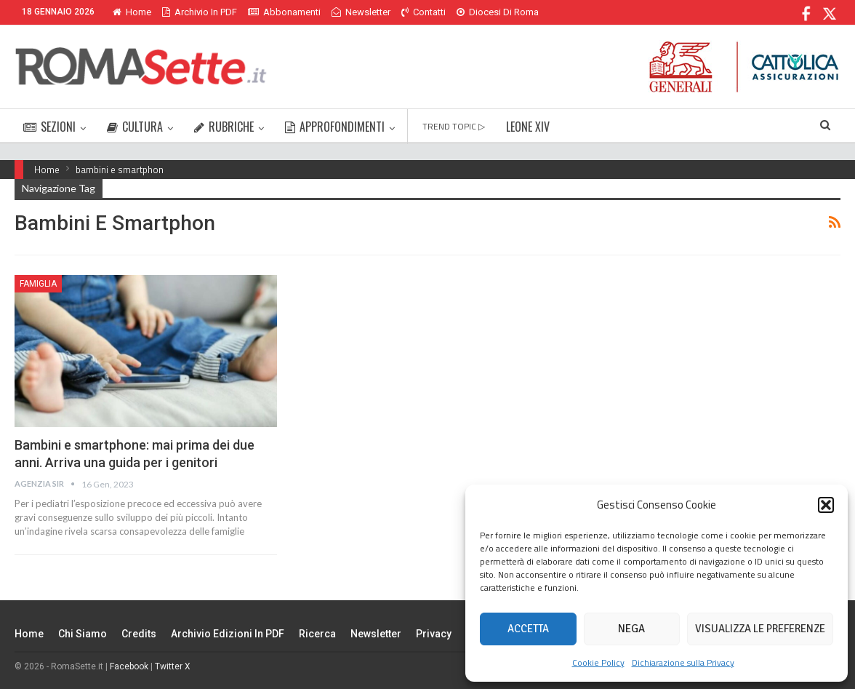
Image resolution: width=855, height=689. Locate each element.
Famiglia (38, 284)
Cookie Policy (598, 662)
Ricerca (317, 634)
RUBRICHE (224, 126)
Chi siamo (82, 634)
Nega (631, 628)
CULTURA (135, 126)
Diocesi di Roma (498, 12)
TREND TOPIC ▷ (453, 126)
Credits (138, 634)
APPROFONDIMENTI (335, 126)
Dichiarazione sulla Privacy (683, 662)
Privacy (433, 634)
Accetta (528, 628)
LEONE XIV (528, 126)
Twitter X (172, 666)
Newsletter (361, 12)
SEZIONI (49, 126)
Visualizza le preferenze (760, 628)
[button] (826, 505)
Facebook (129, 666)
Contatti (423, 12)
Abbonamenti (284, 12)
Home (132, 12)
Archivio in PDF (199, 12)
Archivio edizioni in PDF (227, 634)
